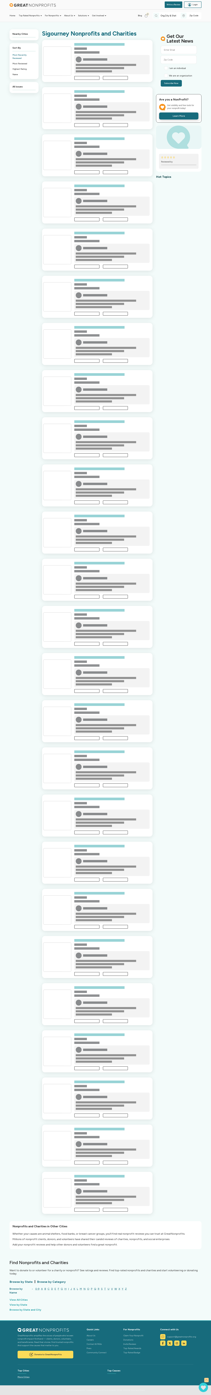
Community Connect (97, 1352)
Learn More (179, 116)
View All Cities (19, 1299)
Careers (90, 1340)
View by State (18, 1304)
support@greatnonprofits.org (178, 1336)
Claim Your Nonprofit (133, 1335)
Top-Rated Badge (131, 1352)
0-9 (37, 1288)
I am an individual (177, 68)
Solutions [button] (82, 15)
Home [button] (12, 15)
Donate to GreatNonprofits (45, 1355)
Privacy (142, 1390)
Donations (128, 1340)
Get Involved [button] (98, 15)
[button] (147, 15)
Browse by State (21, 1282)
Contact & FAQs (94, 1344)
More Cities (23, 1377)
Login (193, 4)
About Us (91, 1335)
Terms (133, 1390)
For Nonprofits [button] (52, 15)
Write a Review (173, 4)
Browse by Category (51, 1282)
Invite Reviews (129, 1344)
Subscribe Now (171, 83)
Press (89, 1348)
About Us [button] (68, 15)
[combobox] (171, 15)
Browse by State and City (25, 1309)
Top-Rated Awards (132, 1348)
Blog (140, 15)
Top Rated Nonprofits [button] (29, 15)
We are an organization (180, 75)
